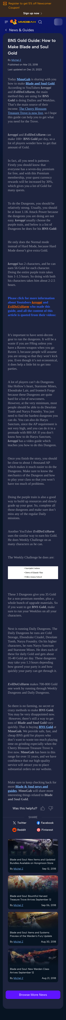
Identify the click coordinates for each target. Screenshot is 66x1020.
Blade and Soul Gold (40, 83)
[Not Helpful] (50, 808)
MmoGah (23, 79)
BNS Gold (46, 727)
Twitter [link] (19, 823)
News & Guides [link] (18, 30)
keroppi (37, 302)
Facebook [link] (45, 823)
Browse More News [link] (33, 995)
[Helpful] (42, 808)
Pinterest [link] (44, 830)
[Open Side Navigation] (6, 21)
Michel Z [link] (16, 60)
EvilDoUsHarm (18, 306)
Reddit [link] (19, 830)
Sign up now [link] (33, 13)
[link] (13, 22)
